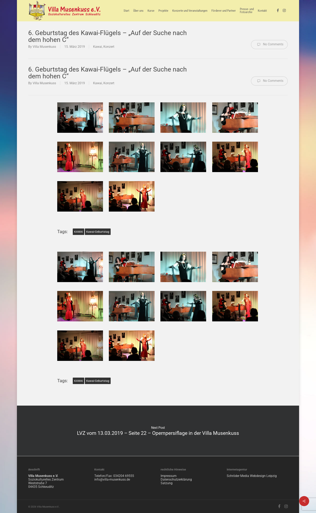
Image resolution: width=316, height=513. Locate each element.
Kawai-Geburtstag (97, 231)
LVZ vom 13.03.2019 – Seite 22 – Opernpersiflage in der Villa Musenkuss (158, 431)
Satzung (167, 483)
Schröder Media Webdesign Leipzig (252, 476)
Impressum (169, 476)
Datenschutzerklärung (176, 479)
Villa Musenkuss (44, 47)
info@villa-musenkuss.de (112, 479)
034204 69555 (123, 476)
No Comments (269, 45)
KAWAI (78, 231)
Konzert (108, 47)
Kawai (97, 47)
